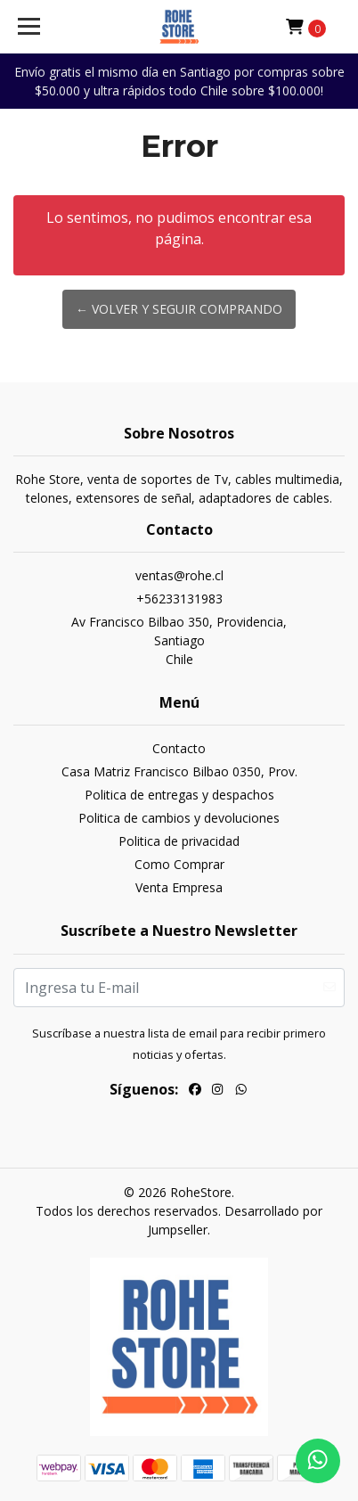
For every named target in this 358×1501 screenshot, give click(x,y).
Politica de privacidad (179, 841)
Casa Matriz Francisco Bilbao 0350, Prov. (179, 771)
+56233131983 (179, 598)
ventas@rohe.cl (179, 575)
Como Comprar (179, 864)
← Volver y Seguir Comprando (179, 308)
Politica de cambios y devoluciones (179, 817)
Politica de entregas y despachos (179, 794)
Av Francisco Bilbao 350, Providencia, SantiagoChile (179, 640)
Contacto (179, 748)
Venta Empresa (179, 887)
